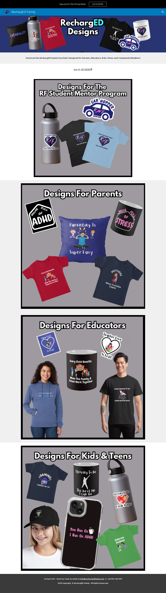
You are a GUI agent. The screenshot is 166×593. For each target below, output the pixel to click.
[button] (163, 12)
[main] (83, 58)
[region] (83, 4)
